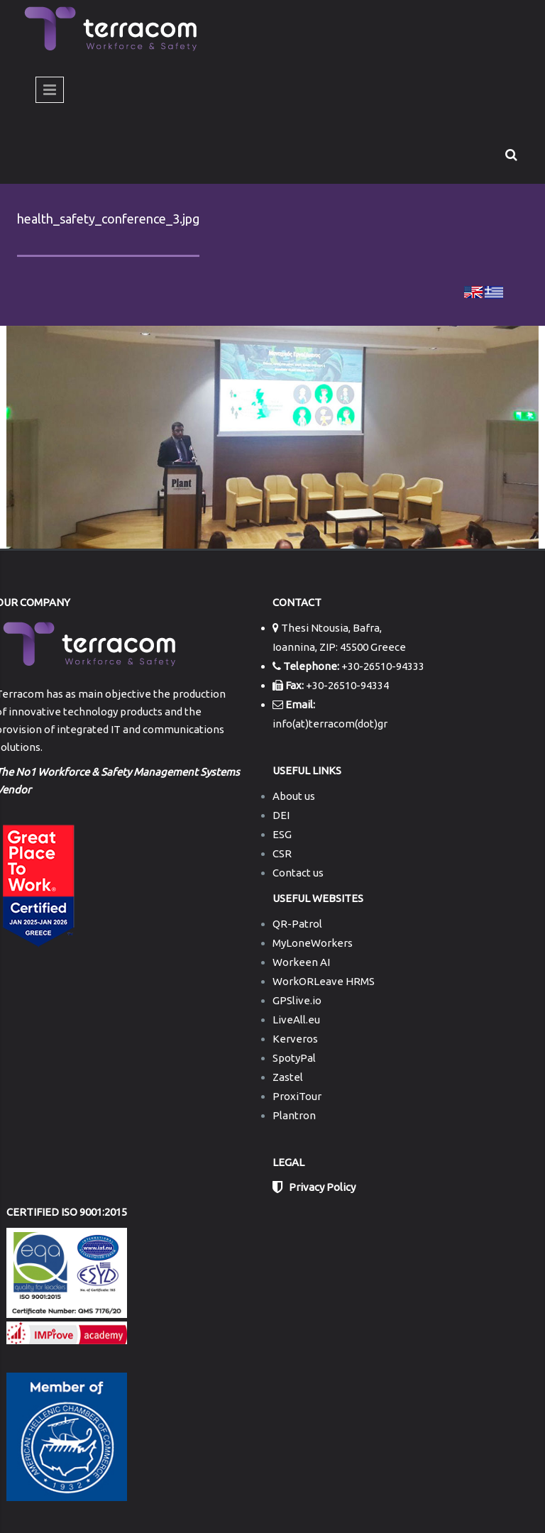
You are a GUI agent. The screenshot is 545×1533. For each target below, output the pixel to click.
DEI (281, 815)
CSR (282, 853)
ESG (282, 834)
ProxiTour (296, 1096)
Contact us (298, 873)
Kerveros (295, 1039)
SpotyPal (294, 1058)
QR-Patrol (297, 924)
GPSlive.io (296, 1000)
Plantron (294, 1115)
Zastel (287, 1077)
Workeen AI (301, 962)
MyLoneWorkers (312, 943)
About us (293, 796)
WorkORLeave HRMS (323, 981)
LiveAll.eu (296, 1019)
